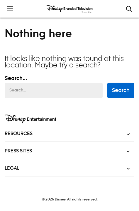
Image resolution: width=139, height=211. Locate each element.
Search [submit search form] (121, 90)
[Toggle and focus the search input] (129, 9)
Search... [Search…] (16, 78)
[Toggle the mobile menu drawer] (10, 8)
